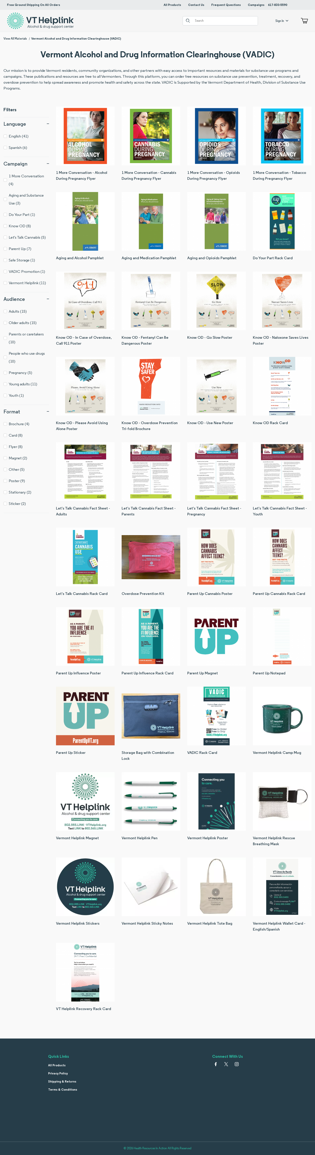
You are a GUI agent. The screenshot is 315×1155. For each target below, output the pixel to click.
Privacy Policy (58, 1073)
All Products (172, 5)
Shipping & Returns (62, 1081)
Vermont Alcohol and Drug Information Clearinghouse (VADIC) (76, 39)
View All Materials (15, 39)
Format (26, 411)
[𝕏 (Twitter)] (226, 1064)
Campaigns (256, 5)
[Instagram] (237, 1064)
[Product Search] (225, 20)
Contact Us (196, 5)
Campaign (26, 163)
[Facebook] (215, 1064)
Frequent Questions (226, 5)
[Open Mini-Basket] (303, 21)
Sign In (281, 21)
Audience (26, 299)
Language (26, 124)
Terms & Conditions (62, 1090)
